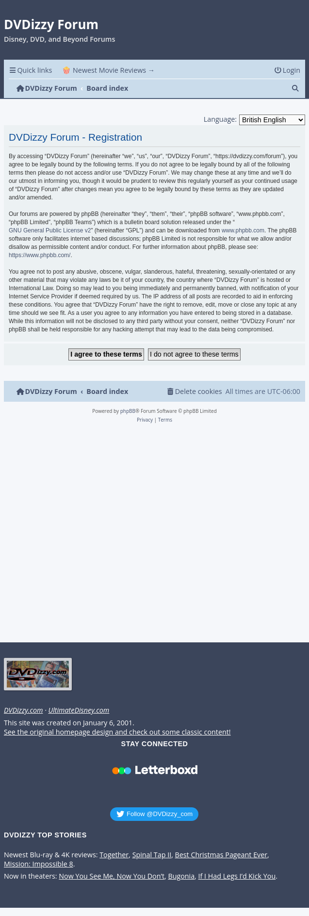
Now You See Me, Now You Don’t (111, 876)
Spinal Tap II (152, 855)
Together (114, 855)
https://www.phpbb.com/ (39, 255)
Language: (220, 119)
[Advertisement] (153, 536)
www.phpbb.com (243, 230)
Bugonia (181, 876)
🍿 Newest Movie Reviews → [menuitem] (108, 70)
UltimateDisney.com (78, 710)
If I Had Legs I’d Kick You (237, 876)
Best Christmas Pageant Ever (221, 855)
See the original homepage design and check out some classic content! (117, 732)
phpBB (127, 411)
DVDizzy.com (23, 710)
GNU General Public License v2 (50, 230)
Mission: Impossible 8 (38, 864)
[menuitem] (287, 70)
